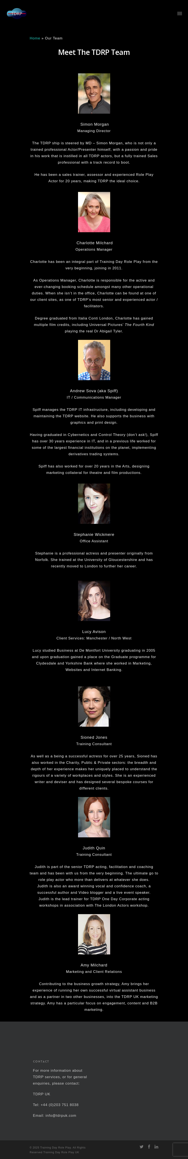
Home (35, 38)
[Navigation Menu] (179, 13)
